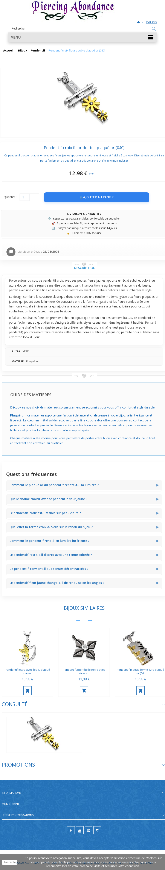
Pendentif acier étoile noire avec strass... (84, 671)
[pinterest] (88, 830)
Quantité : (10, 197)
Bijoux (22, 50)
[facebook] (71, 830)
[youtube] (80, 830)
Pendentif (38, 50)
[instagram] (97, 830)
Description (84, 267)
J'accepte (9, 862)
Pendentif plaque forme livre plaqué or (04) (140, 671)
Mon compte (11, 804)
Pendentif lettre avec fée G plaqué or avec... (27, 671)
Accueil (8, 50)
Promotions (18, 764)
